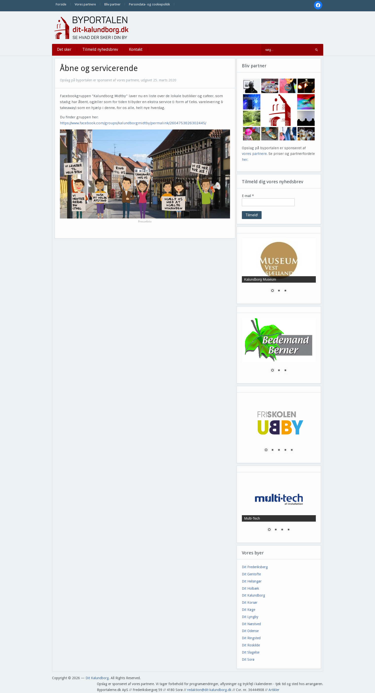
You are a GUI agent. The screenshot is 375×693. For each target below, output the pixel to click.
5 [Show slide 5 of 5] (291, 450)
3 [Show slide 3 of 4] (282, 530)
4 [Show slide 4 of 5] (285, 450)
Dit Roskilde (251, 645)
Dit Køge (248, 610)
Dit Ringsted (251, 638)
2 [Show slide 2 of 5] (272, 450)
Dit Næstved (251, 624)
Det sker (64, 49)
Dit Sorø (248, 659)
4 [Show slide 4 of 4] (288, 530)
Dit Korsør (249, 602)
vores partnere (254, 153)
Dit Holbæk (250, 588)
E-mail (248, 196)
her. (245, 159)
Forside (61, 4)
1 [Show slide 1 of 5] (266, 450)
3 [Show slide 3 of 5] (279, 450)
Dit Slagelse (250, 652)
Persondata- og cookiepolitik (149, 4)
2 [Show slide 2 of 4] (275, 530)
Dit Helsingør (252, 581)
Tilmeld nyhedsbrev (100, 49)
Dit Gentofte (251, 574)
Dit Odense (250, 631)
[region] (279, 268)
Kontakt (136, 49)
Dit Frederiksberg (255, 567)
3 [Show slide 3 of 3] (285, 291)
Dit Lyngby (250, 617)
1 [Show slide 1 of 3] (272, 291)
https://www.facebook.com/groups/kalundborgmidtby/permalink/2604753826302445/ (133, 123)
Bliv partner (112, 4)
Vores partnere (85, 4)
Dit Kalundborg (253, 595)
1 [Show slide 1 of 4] (269, 530)
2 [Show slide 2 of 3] (279, 291)
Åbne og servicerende (99, 68)
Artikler (273, 690)
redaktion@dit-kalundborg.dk (209, 690)
